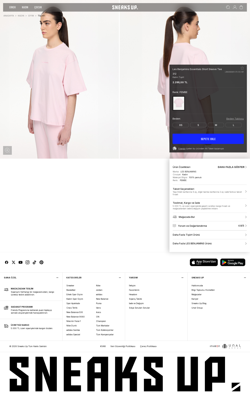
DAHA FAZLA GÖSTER (232, 167)
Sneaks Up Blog (199, 303)
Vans (98, 308)
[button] (7, 150)
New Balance (102, 299)
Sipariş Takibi (135, 299)
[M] (216, 125)
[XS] (181, 125)
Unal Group (197, 308)
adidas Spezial (73, 334)
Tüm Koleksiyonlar (104, 330)
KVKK (103, 346)
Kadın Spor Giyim (74, 299)
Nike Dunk (71, 325)
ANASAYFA (8, 16)
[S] (198, 125)
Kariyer (195, 299)
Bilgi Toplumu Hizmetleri (203, 290)
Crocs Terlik (71, 308)
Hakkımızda (197, 285)
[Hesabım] (235, 7)
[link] (210, 192)
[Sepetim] (241, 7)
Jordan (99, 290)
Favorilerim (134, 290)
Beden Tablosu (235, 118)
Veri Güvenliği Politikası (122, 346)
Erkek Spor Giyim (74, 294)
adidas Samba (73, 330)
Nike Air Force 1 (73, 321)
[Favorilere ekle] (242, 68)
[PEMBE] (179, 103)
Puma (98, 303)
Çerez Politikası (148, 346)
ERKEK (12, 7)
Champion (101, 321)
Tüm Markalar (102, 325)
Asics (98, 312)
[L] (233, 125)
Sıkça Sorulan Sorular (139, 308)
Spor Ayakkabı (73, 303)
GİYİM (31, 16)
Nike (98, 285)
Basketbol (70, 290)
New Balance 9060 (75, 317)
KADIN (25, 7)
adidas (99, 294)
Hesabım (133, 294)
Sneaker (70, 285)
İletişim (132, 285)
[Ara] (228, 7)
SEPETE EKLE (208, 139)
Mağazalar (197, 294)
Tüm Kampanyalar (105, 334)
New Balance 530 (74, 312)
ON (97, 317)
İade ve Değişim (136, 303)
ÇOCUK (38, 7)
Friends (181, 148)
